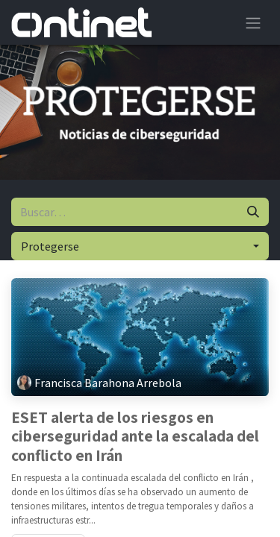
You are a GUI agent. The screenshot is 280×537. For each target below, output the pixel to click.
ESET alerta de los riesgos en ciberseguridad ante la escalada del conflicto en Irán (135, 436)
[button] (140, 246)
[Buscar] (253, 212)
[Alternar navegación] (253, 22)
